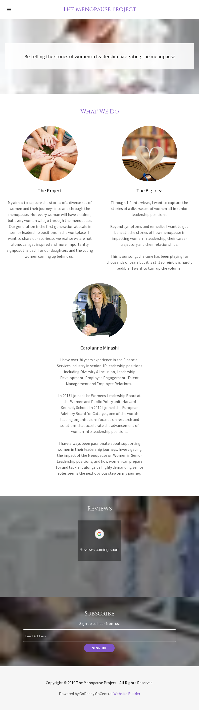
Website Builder (126, 693)
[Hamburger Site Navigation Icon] (15, 9)
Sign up (99, 648)
